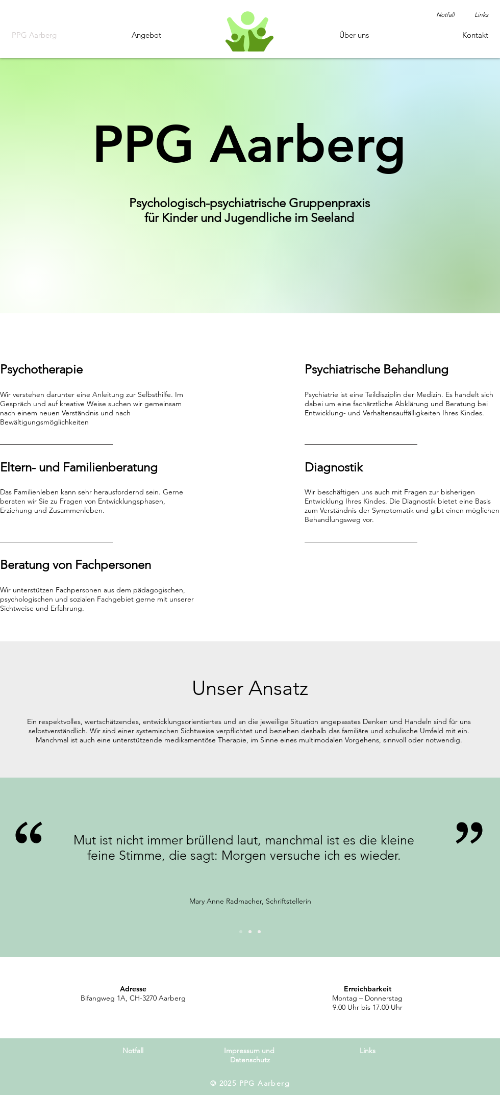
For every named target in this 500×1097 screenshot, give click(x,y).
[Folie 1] (240, 931)
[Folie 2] (250, 931)
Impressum (242, 1050)
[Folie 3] (259, 931)
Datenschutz (250, 1059)
